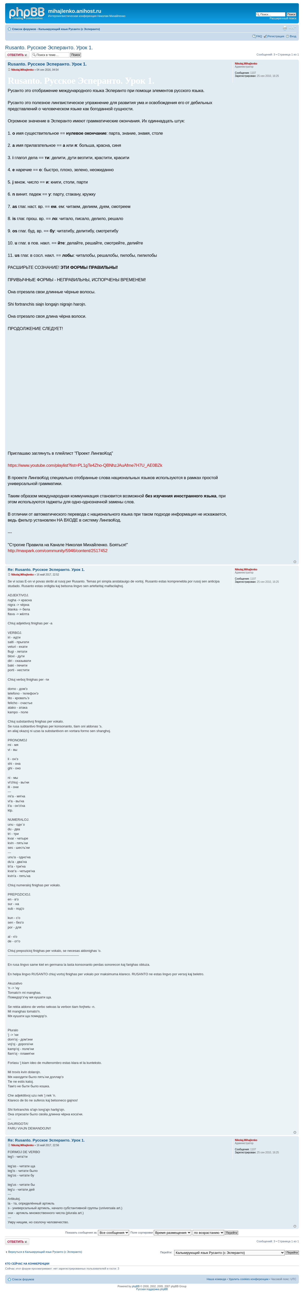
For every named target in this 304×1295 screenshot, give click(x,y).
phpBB (136, 1286)
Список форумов (24, 29)
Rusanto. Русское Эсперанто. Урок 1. (49, 47)
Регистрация (276, 36)
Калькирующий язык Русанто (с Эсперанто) (69, 29)
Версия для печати (285, 28)
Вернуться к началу (294, 561)
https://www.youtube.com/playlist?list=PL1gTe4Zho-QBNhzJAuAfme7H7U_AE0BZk (85, 465)
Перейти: (166, 1252)
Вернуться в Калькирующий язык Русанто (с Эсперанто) (45, 1251)
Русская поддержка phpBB (152, 1289)
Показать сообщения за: (97, 1232)
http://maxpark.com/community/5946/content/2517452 (58, 550)
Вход (293, 36)
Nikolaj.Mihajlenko (22, 69)
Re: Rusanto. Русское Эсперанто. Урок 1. (46, 569)
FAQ (259, 36)
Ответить (17, 55)
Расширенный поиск (283, 18)
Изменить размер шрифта (292, 28)
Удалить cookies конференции (249, 1279)
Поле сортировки (160, 1232)
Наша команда (216, 1279)
